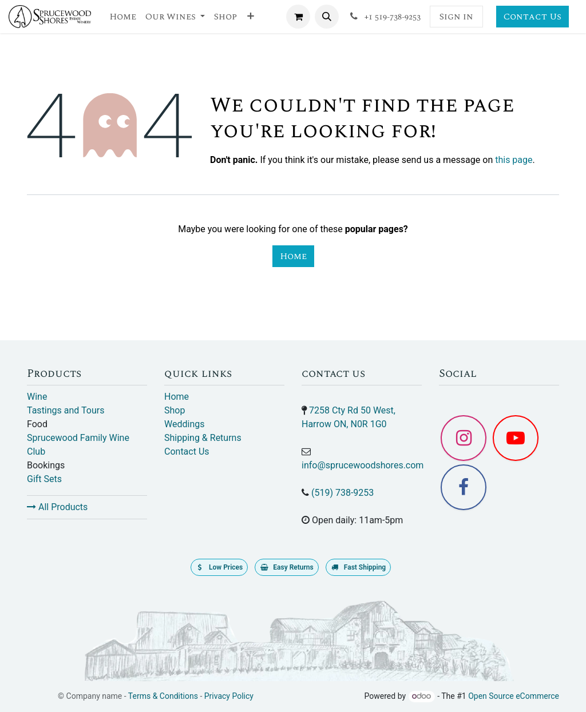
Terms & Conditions (163, 696)
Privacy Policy (229, 696)
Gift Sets (44, 479)
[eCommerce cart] (298, 17)
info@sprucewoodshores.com (362, 465)
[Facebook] (463, 487)
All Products (57, 507)
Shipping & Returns (202, 437)
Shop (174, 410)
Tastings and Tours (65, 410)
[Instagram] (463, 438)
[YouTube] (516, 438)
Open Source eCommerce (513, 696)
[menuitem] (123, 16)
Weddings (184, 424)
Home (293, 256)
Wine (37, 396)
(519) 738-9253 (342, 492)
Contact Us (532, 16)
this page (513, 159)
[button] (327, 17)
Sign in (456, 16)
